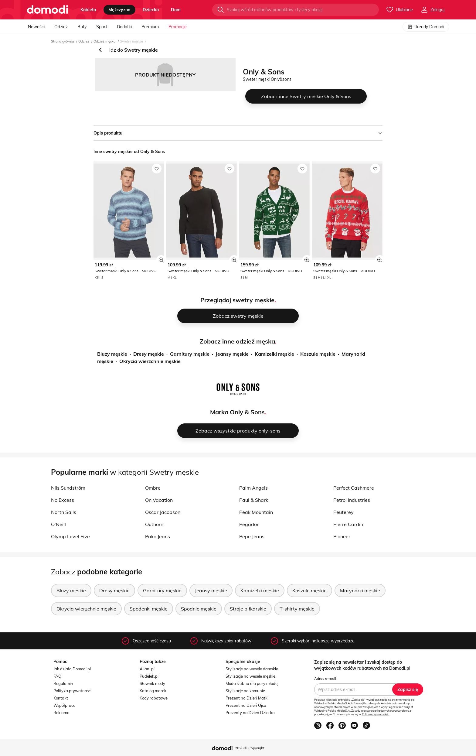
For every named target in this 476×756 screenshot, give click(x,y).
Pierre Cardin (348, 524)
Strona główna (62, 41)
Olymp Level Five (70, 536)
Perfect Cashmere (353, 488)
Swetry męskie (131, 41)
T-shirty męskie (297, 609)
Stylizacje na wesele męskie (250, 676)
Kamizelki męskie (274, 354)
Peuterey (343, 512)
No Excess (62, 500)
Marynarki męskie (360, 590)
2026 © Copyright (249, 748)
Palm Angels (253, 488)
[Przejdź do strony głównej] (47, 10)
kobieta (88, 9)
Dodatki (124, 26)
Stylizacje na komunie (245, 690)
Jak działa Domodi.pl (72, 668)
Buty (82, 26)
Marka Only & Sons (237, 412)
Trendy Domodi (426, 26)
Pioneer (341, 536)
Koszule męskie (317, 354)
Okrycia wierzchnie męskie (150, 361)
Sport (101, 26)
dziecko (151, 9)
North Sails (63, 512)
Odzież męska (104, 41)
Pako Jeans (157, 536)
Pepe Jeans (251, 536)
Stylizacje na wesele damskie (252, 668)
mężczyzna (119, 9)
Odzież (61, 26)
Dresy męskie (148, 354)
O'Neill (58, 524)
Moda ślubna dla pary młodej (252, 683)
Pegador (249, 524)
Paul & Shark (253, 500)
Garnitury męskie (189, 354)
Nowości (36, 26)
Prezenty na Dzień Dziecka (250, 712)
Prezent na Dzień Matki (247, 698)
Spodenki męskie (149, 609)
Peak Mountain (256, 512)
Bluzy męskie (112, 354)
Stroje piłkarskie (248, 609)
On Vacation (159, 500)
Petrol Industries (351, 500)
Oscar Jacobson (162, 512)
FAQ (57, 676)
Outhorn (154, 524)
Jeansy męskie (232, 354)
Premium (150, 26)
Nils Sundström (68, 488)
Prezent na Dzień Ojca (246, 705)
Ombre (153, 488)
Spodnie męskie (198, 609)
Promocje (177, 26)
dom (176, 9)
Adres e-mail (325, 678)
